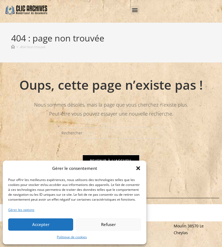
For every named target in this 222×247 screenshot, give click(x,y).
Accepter (40, 224)
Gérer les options (21, 209)
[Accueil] (13, 46)
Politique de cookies (72, 237)
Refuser (108, 224)
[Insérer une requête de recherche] (111, 133)
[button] (138, 168)
